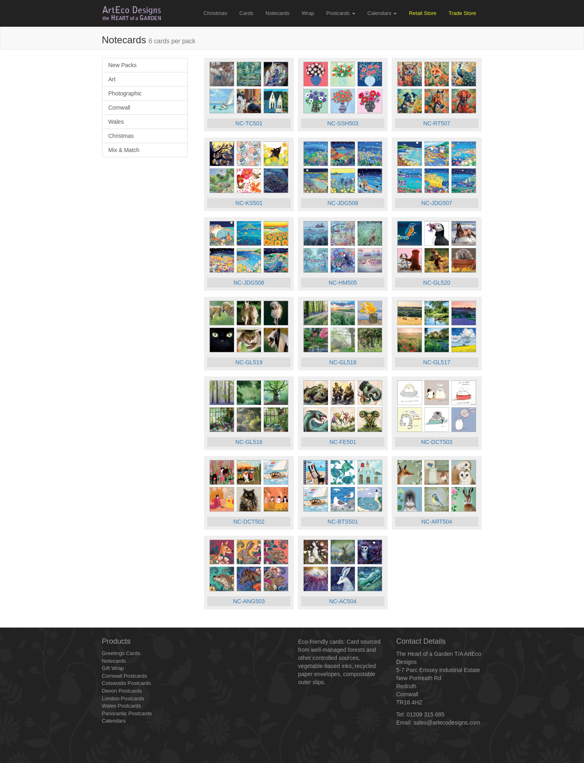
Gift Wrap (113, 668)
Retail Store (422, 13)
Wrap (308, 13)
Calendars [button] (382, 13)
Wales (116, 121)
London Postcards (123, 698)
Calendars (114, 721)
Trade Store (462, 13)
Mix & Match (124, 150)
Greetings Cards (121, 653)
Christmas (215, 13)
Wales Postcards (121, 706)
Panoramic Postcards (127, 713)
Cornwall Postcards (124, 676)
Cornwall (119, 107)
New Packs (122, 65)
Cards (246, 13)
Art (112, 79)
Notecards (277, 13)
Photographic (125, 93)
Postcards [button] (340, 13)
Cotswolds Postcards (126, 683)
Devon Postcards (122, 691)
